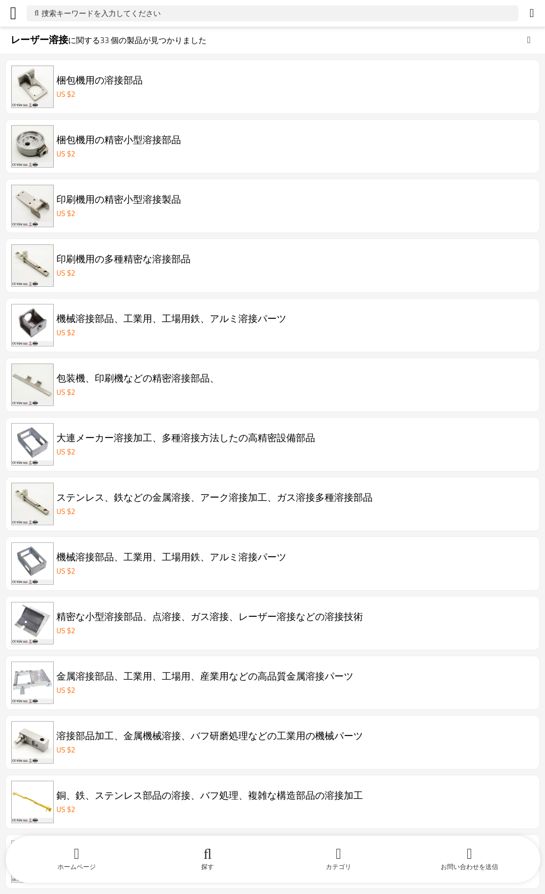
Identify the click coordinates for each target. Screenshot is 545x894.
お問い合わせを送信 (469, 867)
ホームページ (76, 867)
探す (207, 867)
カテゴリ (338, 867)
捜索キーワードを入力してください (101, 13)
